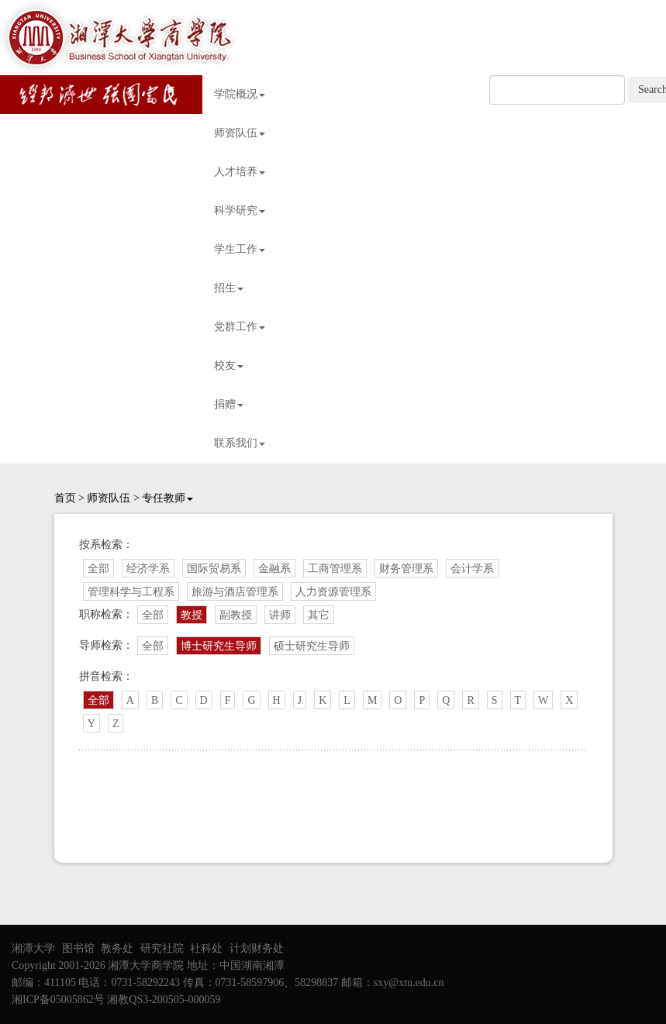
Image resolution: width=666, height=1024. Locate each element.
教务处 (117, 948)
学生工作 (239, 249)
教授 (191, 615)
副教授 (235, 615)
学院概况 (239, 94)
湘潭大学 (33, 948)
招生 (228, 288)
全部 (98, 568)
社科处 (206, 948)
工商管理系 (335, 568)
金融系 (274, 568)
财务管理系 (406, 568)
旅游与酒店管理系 (235, 592)
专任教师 (167, 498)
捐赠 (228, 404)
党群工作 (239, 327)
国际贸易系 (214, 568)
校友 (228, 365)
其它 (319, 615)
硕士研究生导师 (312, 646)
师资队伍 (239, 133)
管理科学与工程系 (131, 592)
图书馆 (78, 948)
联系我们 (239, 443)
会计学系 (472, 568)
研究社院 (162, 948)
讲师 (280, 615)
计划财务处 (256, 948)
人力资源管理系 (333, 592)
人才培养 (239, 172)
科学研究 (239, 210)
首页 (65, 498)
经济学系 (148, 568)
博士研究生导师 (219, 646)
